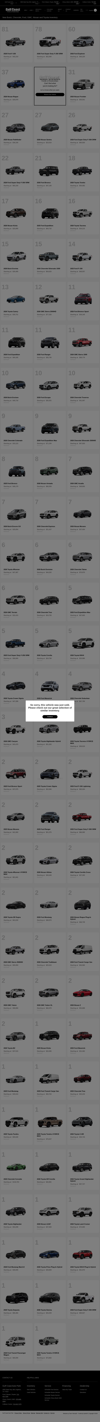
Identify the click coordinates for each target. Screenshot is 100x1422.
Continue (50, 716)
